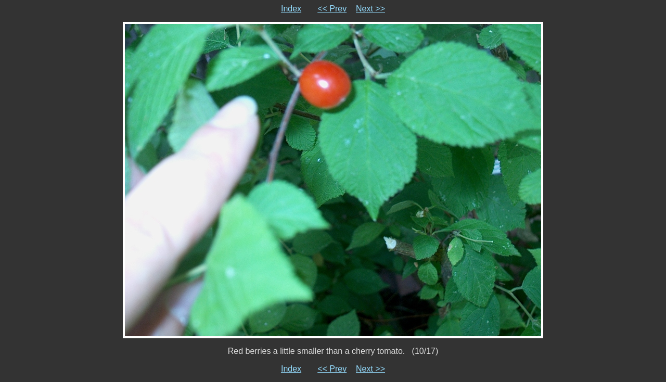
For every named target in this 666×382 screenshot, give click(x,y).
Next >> (370, 8)
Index (291, 8)
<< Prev (332, 8)
